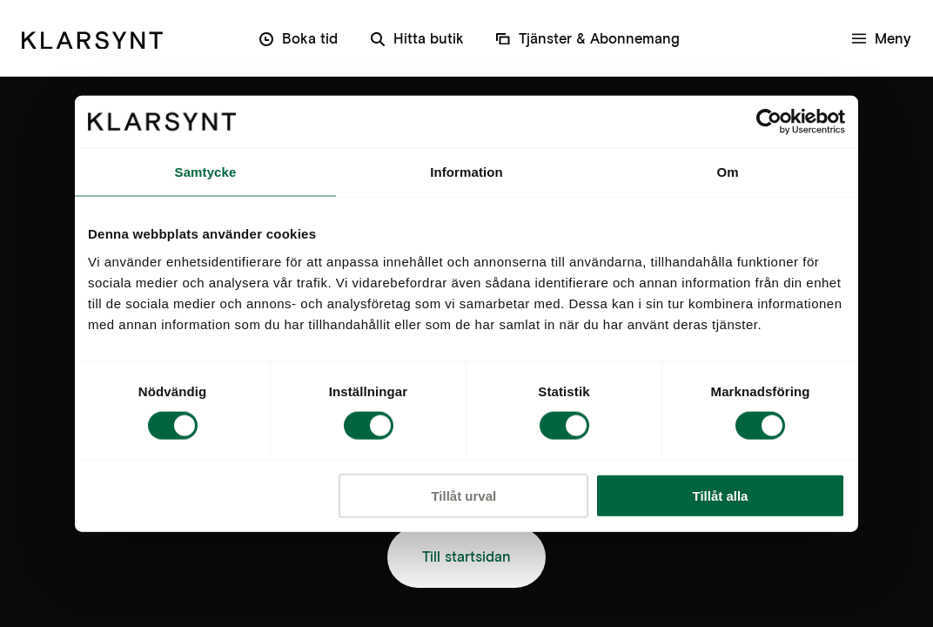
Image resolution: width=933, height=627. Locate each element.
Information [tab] (466, 172)
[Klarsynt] (92, 38)
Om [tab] (727, 172)
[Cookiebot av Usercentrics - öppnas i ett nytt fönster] (769, 122)
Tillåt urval (463, 495)
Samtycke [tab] (206, 172)
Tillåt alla (720, 495)
